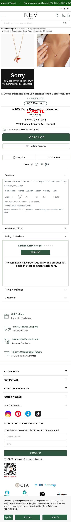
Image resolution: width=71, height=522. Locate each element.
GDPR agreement (15, 459)
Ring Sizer (21, 157)
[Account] (63, 15)
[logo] (30, 16)
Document (35, 297)
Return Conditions (35, 289)
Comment (35, 252)
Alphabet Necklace (38, 29)
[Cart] (68, 16)
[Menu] (3, 15)
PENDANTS (22, 29)
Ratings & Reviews (35, 236)
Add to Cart (36, 137)
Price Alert (53, 157)
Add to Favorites (36, 146)
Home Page (7, 29)
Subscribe (35, 453)
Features (35, 175)
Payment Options (35, 228)
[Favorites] (57, 15)
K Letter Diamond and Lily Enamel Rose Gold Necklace (28, 31)
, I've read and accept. (23, 459)
